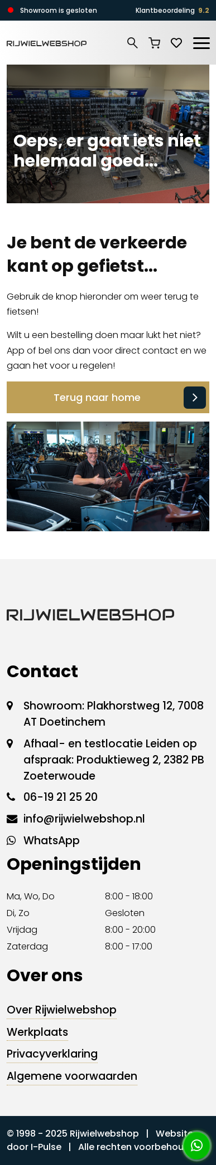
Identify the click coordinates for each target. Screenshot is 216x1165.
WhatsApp (51, 840)
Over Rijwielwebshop (62, 1009)
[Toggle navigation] (201, 41)
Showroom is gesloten (58, 10)
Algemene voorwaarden (72, 1076)
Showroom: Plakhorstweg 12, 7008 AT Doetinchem (113, 714)
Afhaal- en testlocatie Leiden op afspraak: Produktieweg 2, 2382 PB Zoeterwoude (113, 760)
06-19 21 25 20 (60, 797)
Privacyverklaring (52, 1053)
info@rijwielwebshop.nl (84, 818)
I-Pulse (46, 1146)
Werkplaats (37, 1032)
